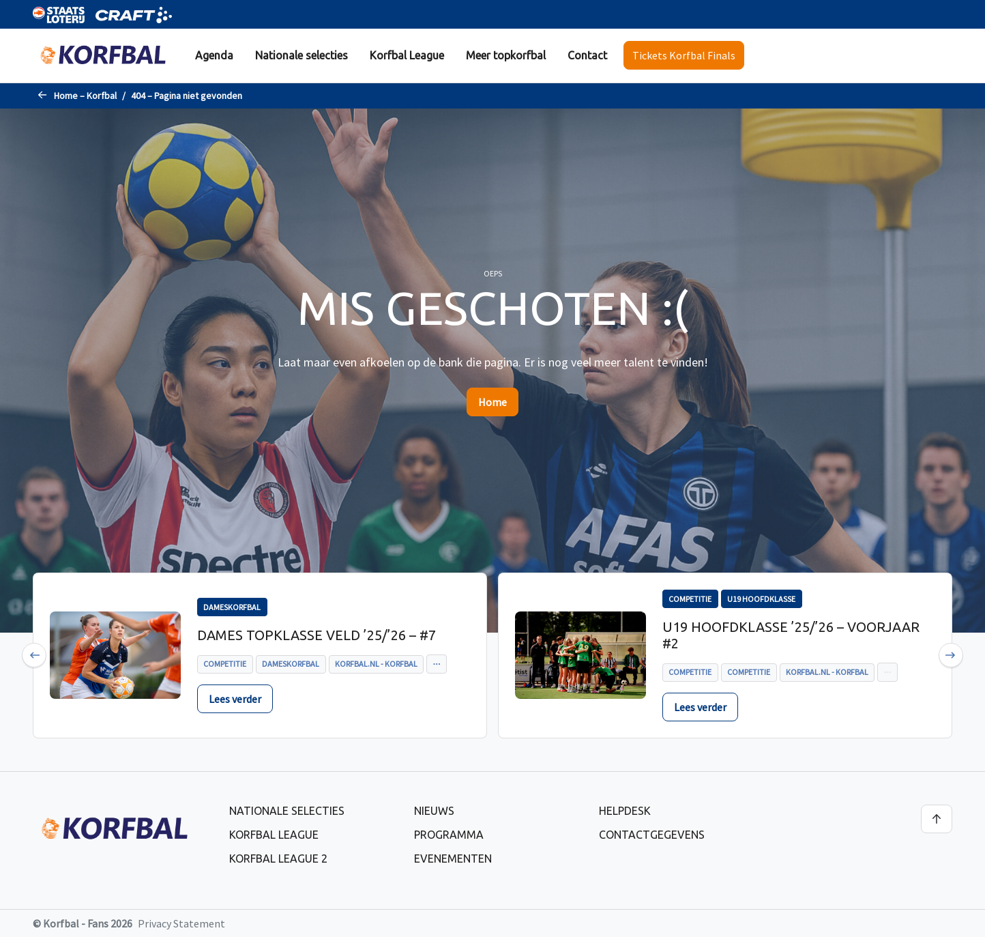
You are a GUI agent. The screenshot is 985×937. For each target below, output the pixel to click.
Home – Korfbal (85, 95)
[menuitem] (214, 56)
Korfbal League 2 (278, 858)
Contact (587, 55)
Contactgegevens (652, 834)
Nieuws (434, 811)
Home (492, 402)
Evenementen (453, 858)
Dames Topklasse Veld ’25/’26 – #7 (316, 635)
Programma (449, 834)
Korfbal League (407, 55)
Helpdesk (625, 811)
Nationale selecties (301, 55)
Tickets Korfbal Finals (683, 55)
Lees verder (235, 699)
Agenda (214, 55)
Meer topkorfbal (506, 55)
